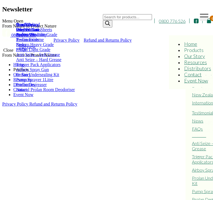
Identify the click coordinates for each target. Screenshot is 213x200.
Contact (193, 74)
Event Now (196, 81)
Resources (195, 62)
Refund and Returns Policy (53, 104)
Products (194, 50)
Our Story (194, 56)
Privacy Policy (15, 104)
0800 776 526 (172, 21)
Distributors (197, 68)
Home (190, 44)
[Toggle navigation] (204, 17)
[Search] (107, 24)
